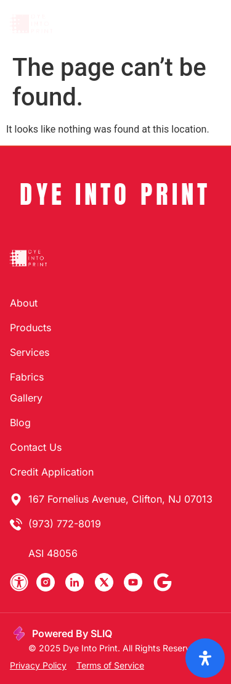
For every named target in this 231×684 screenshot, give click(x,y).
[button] (208, 24)
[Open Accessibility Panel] (205, 658)
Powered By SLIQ (72, 633)
